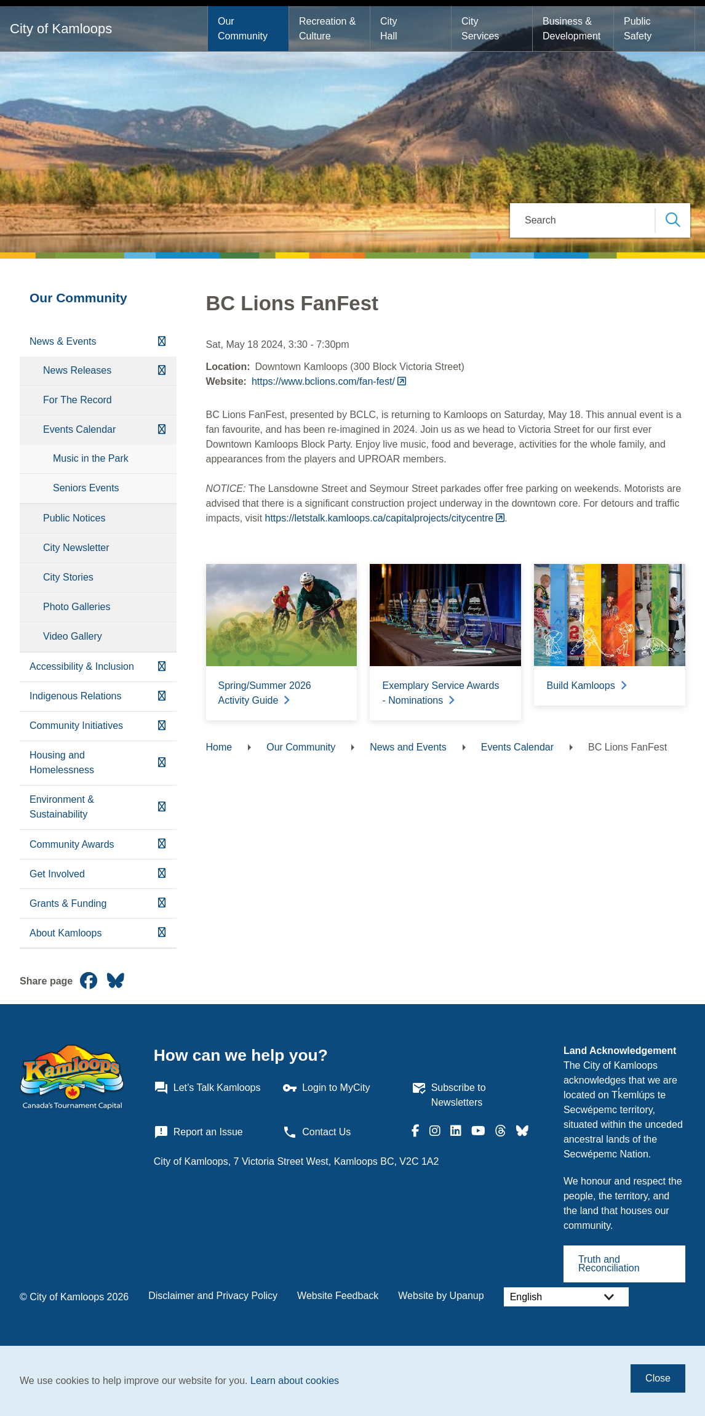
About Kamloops (66, 933)
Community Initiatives (76, 725)
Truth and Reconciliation (609, 1263)
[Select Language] (566, 1296)
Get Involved (57, 874)
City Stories (68, 577)
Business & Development (571, 28)
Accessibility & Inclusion (82, 666)
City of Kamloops (61, 28)
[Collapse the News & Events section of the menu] (161, 342)
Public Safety (638, 28)
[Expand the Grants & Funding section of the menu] (161, 903)
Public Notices (74, 518)
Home (219, 747)
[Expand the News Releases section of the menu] (161, 370)
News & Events (63, 341)
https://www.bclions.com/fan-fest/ (323, 381)
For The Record (77, 400)
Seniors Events (86, 488)
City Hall (390, 28)
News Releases (77, 370)
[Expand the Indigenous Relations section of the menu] (161, 696)
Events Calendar (79, 429)
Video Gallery (72, 636)
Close (658, 1378)
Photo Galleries (76, 606)
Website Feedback (337, 1295)
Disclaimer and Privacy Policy (212, 1295)
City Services (480, 28)
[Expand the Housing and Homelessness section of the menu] (161, 763)
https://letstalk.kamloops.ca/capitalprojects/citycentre (379, 518)
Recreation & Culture (329, 28)
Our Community (243, 28)
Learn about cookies (294, 1380)
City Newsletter (76, 547)
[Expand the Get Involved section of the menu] (161, 873)
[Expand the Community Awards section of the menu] (161, 844)
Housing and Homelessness (62, 762)
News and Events (408, 747)
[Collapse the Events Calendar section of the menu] (161, 430)
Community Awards (72, 844)
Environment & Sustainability (62, 806)
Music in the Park (91, 458)
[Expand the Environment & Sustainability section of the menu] (161, 807)
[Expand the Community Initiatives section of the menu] (161, 726)
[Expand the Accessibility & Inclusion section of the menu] (161, 667)
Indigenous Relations (75, 696)
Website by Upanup (441, 1295)
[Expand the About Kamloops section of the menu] (161, 933)
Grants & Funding (68, 903)
